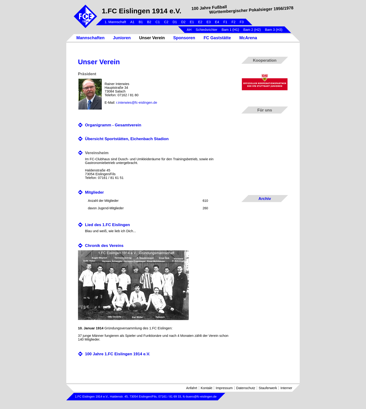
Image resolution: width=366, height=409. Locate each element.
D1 (174, 22)
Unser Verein (152, 38)
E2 (200, 22)
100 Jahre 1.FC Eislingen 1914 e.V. (117, 354)
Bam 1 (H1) (230, 30)
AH (189, 30)
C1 (157, 22)
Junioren (122, 38)
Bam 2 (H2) (252, 30)
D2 (183, 22)
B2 (149, 22)
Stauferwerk (268, 388)
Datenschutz (245, 388)
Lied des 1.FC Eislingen (107, 224)
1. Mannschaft (115, 22)
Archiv (264, 198)
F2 (234, 22)
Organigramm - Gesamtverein (113, 125)
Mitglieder (94, 192)
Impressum (224, 388)
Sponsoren (184, 38)
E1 (192, 22)
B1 (141, 22)
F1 (225, 22)
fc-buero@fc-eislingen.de (200, 396)
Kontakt (206, 388)
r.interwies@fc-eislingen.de (136, 102)
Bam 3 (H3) (273, 30)
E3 (209, 22)
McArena (248, 38)
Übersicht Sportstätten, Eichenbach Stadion (127, 138)
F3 (242, 22)
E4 (217, 22)
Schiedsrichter (206, 30)
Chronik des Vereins (104, 245)
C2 (166, 22)
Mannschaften (90, 38)
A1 (132, 22)
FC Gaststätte (217, 38)
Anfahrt (191, 388)
